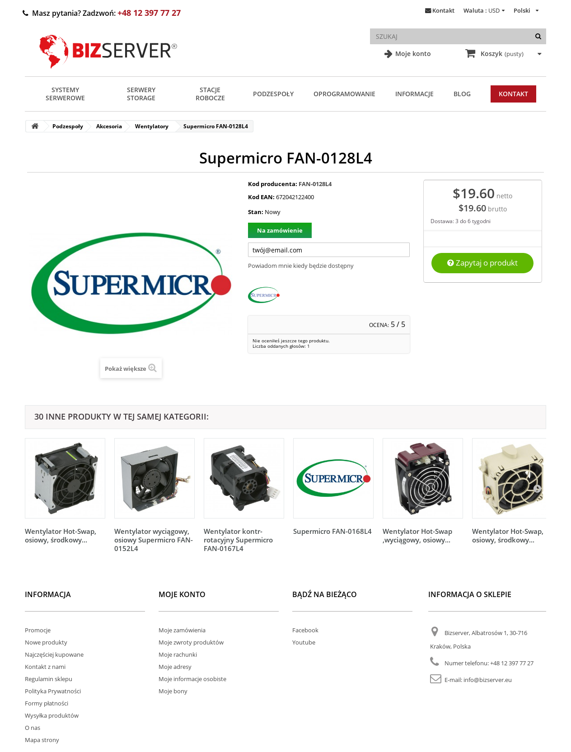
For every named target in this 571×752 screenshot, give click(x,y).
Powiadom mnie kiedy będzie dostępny (301, 266)
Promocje (38, 630)
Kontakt (443, 10)
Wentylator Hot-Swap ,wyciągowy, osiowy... (417, 535)
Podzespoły (273, 93)
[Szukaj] (538, 36)
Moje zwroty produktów (191, 642)
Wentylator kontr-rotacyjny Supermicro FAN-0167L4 (238, 540)
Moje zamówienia (182, 630)
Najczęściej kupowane (54, 654)
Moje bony (173, 691)
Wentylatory (151, 126)
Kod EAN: (261, 197)
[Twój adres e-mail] (328, 250)
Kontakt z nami (45, 667)
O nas (32, 728)
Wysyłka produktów (52, 715)
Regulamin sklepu (48, 679)
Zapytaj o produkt (482, 262)
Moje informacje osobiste (192, 679)
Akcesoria (109, 126)
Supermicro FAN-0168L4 (332, 531)
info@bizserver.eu (487, 680)
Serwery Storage (141, 93)
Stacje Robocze (210, 93)
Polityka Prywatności (53, 691)
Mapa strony (42, 740)
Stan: (255, 212)
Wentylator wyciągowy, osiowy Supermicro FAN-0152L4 (153, 540)
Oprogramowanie (344, 93)
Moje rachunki (178, 654)
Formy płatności (46, 703)
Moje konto (412, 53)
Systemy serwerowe (65, 93)
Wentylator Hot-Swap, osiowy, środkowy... (60, 535)
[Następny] (537, 488)
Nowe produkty (46, 642)
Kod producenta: (272, 184)
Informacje (414, 93)
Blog (462, 93)
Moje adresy (175, 667)
